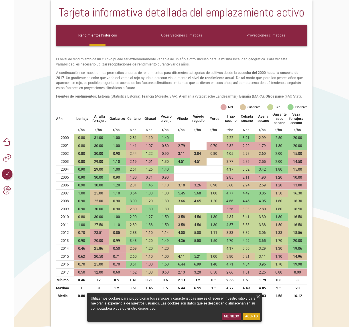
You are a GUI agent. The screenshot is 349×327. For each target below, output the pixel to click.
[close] (258, 296)
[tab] (98, 35)
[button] (7, 142)
